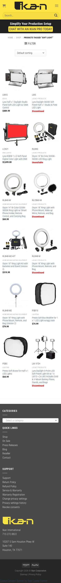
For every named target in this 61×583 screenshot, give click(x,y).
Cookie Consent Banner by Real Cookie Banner (23, 580)
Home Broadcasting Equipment (14, 204)
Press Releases (10, 445)
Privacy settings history (14, 502)
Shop (18, 37)
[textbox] (30, 420)
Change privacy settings (14, 498)
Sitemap (23, 574)
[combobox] (30, 420)
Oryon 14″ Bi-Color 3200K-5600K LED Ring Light (43, 157)
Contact (6, 457)
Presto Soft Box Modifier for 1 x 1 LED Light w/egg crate (45, 319)
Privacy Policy (35, 574)
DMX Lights (6, 153)
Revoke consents (11, 507)
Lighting (35, 314)
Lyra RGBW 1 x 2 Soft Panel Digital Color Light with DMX (14, 157)
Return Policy (9, 482)
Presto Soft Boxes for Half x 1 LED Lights (15, 372)
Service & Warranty (12, 490)
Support (6, 477)
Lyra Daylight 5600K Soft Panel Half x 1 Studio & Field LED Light (44, 105)
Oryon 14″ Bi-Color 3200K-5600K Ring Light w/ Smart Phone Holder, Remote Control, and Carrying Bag (14, 211)
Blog (4, 449)
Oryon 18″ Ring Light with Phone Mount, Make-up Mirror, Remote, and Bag (43, 210)
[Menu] (57, 6)
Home (10, 37)
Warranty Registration (13, 494)
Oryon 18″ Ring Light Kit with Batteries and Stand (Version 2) (15, 266)
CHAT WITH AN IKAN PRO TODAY (30, 29)
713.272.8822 (9, 534)
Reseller (6, 453)
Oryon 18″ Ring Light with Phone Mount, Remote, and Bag (44, 266)
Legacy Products (39, 98)
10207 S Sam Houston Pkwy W (18, 541)
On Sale (6, 440)
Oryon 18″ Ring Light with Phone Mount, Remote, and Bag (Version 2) (14, 320)
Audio (4, 98)
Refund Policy (9, 486)
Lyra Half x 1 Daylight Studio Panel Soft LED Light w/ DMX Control (15, 105)
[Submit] (56, 15)
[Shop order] (30, 53)
